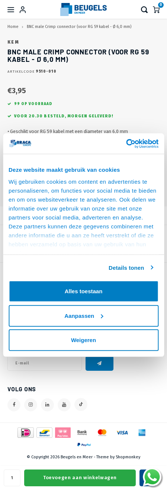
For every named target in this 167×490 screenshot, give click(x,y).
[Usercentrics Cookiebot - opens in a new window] (125, 143)
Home (12, 26)
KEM (13, 42)
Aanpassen (83, 315)
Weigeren (83, 340)
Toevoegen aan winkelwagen (80, 477)
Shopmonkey (128, 457)
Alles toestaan (84, 291)
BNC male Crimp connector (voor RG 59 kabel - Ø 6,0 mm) (79, 26)
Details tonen (126, 267)
